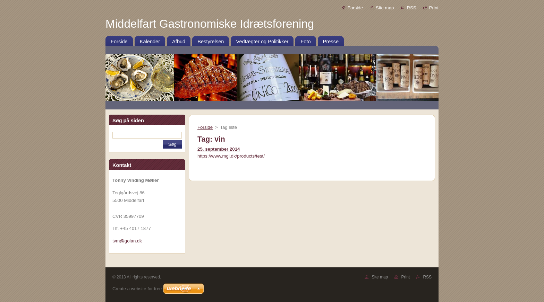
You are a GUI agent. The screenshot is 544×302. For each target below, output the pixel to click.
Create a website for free (137, 288)
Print (434, 7)
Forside (355, 7)
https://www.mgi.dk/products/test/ (231, 156)
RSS (411, 7)
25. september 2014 (218, 149)
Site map (385, 7)
